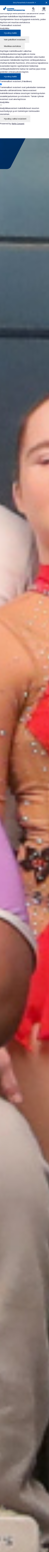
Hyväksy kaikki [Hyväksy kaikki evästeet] (10, 33)
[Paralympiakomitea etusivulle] (14, 9)
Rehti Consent (18, 123)
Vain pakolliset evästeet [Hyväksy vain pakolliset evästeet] (14, 39)
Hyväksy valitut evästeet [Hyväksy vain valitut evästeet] (15, 118)
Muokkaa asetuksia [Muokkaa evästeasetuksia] (12, 46)
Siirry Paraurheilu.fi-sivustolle (23, 2)
